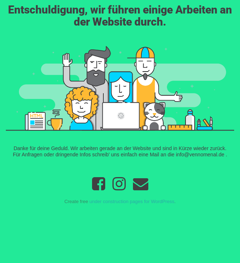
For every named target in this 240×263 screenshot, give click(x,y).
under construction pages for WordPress (131, 201)
